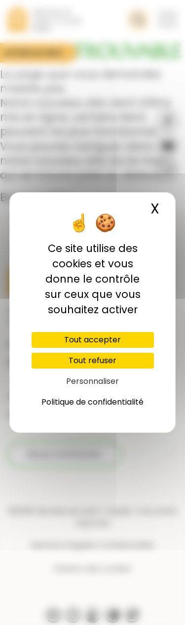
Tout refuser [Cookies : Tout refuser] (92, 360)
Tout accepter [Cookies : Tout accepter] (92, 339)
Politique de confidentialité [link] (92, 402)
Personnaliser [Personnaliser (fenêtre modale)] (92, 381)
